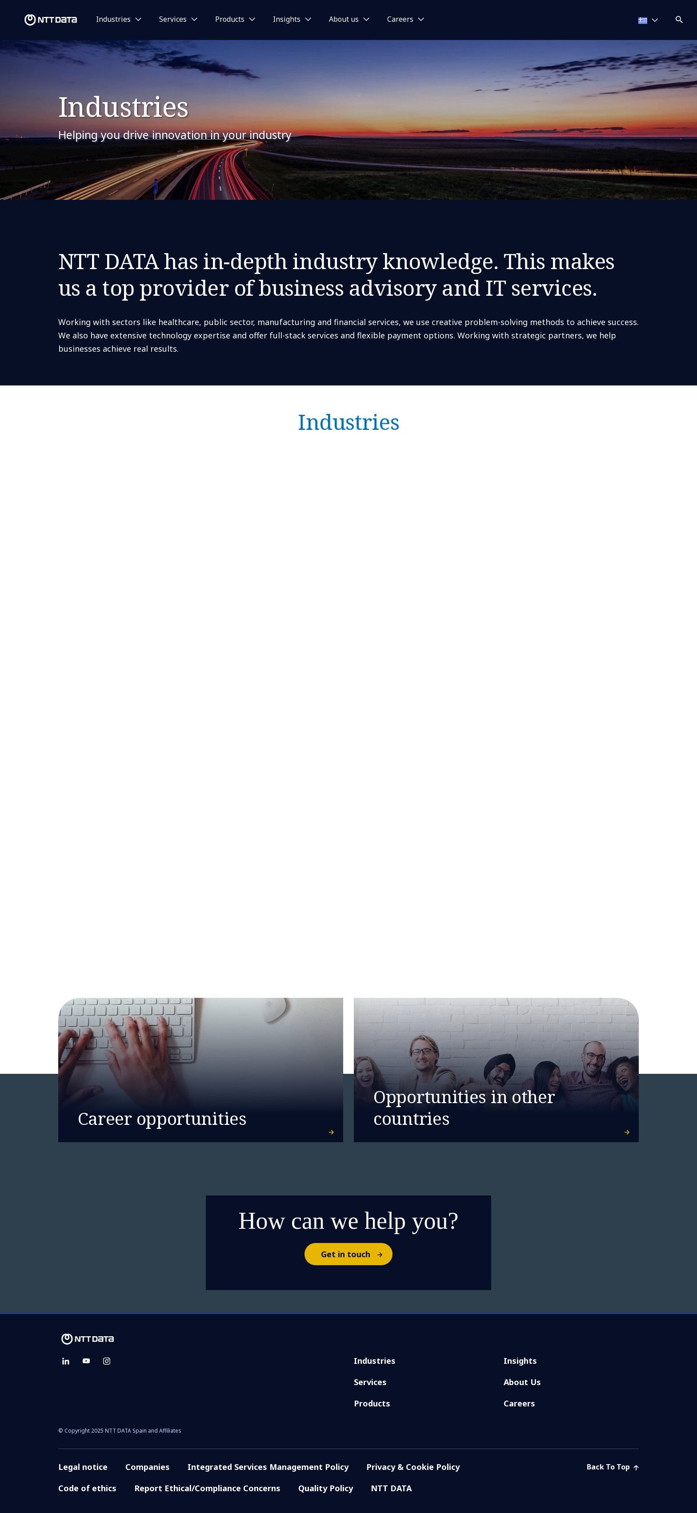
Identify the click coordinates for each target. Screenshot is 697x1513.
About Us (522, 1382)
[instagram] (106, 1361)
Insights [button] (286, 19)
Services (370, 1382)
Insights (520, 1360)
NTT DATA (392, 1488)
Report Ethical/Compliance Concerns (207, 1488)
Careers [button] (400, 19)
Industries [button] (113, 19)
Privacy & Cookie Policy (413, 1466)
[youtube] (86, 1361)
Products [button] (229, 19)
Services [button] (173, 19)
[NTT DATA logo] (40, 20)
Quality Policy (325, 1488)
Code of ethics (87, 1488)
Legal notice (83, 1466)
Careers (519, 1403)
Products (372, 1403)
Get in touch (356, 1254)
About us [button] (344, 19)
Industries (375, 1360)
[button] (680, 18)
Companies (147, 1466)
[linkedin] (65, 1361)
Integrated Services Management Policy (268, 1466)
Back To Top (613, 1467)
